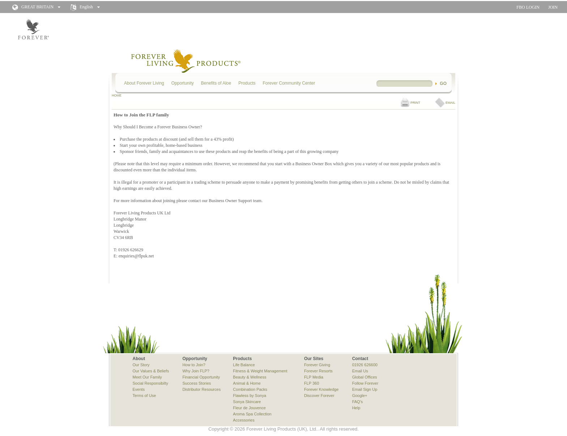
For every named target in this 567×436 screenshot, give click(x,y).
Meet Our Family (147, 377)
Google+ (359, 395)
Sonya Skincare (247, 401)
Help (356, 408)
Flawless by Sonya (249, 395)
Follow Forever (365, 383)
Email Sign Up (365, 389)
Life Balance (244, 365)
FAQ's (357, 401)
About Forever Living (144, 83)
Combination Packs (250, 389)
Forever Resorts (318, 371)
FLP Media (313, 377)
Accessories (243, 420)
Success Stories (196, 383)
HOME (117, 95)
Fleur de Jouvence (249, 408)
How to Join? (193, 365)
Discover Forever (319, 395)
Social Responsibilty (150, 383)
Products (246, 83)
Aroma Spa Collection (252, 414)
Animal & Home (246, 383)
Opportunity (182, 83)
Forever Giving (317, 365)
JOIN (553, 7)
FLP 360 (311, 383)
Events (139, 389)
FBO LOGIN (528, 7)
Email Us (360, 371)
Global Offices (364, 377)
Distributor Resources (201, 389)
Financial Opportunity (201, 377)
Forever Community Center (289, 83)
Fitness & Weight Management (260, 371)
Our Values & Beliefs (151, 371)
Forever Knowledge (321, 389)
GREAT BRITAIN (37, 6)
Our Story (141, 365)
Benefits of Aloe (216, 83)
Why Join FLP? (195, 371)
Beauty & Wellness (249, 377)
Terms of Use (144, 395)
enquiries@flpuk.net (136, 255)
